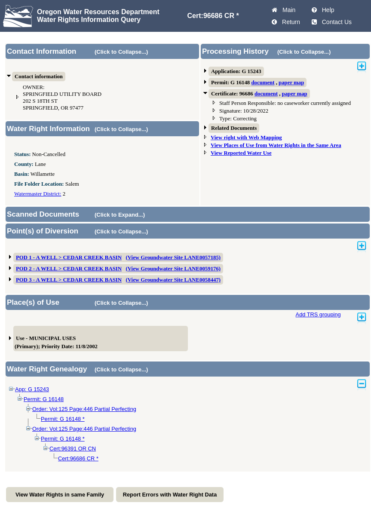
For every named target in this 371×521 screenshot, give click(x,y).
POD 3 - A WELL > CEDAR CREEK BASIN (69, 280)
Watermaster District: (37, 194)
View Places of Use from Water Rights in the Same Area (276, 145)
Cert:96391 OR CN (72, 448)
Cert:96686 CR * (78, 458)
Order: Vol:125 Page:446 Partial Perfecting (84, 409)
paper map (291, 83)
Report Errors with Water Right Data (170, 494)
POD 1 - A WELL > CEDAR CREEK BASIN (69, 257)
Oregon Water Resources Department (98, 11)
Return (289, 21)
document (262, 83)
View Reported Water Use (241, 153)
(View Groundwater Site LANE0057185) (173, 257)
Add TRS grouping (318, 314)
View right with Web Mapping (246, 138)
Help (326, 9)
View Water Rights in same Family (59, 494)
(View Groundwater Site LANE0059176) (173, 269)
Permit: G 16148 (44, 399)
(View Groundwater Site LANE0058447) (173, 280)
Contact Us (335, 21)
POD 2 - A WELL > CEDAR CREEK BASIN (69, 269)
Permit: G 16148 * (63, 419)
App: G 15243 (32, 389)
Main (287, 9)
